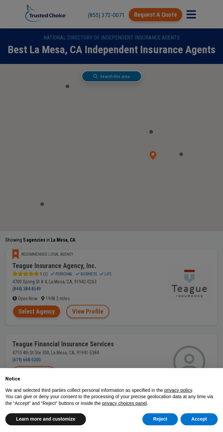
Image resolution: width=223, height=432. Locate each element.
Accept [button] (199, 419)
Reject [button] (160, 419)
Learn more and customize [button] (45, 419)
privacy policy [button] (178, 390)
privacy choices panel (124, 403)
